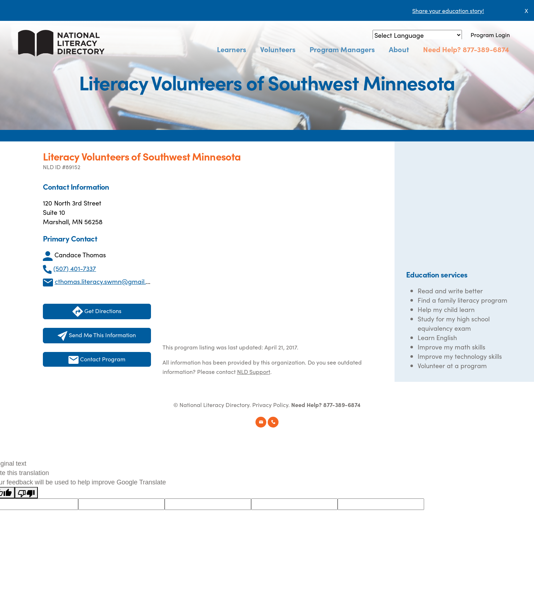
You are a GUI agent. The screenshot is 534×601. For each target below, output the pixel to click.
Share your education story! (448, 10)
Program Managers (350, 49)
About (403, 49)
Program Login (490, 35)
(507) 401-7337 (74, 268)
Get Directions (96, 311)
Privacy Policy (270, 404)
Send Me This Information (97, 336)
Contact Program (96, 359)
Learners (246, 49)
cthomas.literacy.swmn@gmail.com (107, 281)
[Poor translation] (26, 492)
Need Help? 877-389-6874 (467, 49)
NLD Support (253, 371)
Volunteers (289, 49)
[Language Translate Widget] (417, 35)
